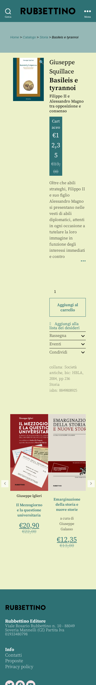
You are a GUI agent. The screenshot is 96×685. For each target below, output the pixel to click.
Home (14, 37)
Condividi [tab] (67, 352)
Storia (44, 37)
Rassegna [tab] (67, 335)
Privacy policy (19, 667)
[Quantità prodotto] (59, 291)
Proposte (14, 661)
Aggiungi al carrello (67, 307)
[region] (48, 484)
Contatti (13, 655)
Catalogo (29, 37)
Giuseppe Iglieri (29, 496)
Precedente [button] (4, 483)
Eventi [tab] (67, 344)
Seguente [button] (91, 483)
